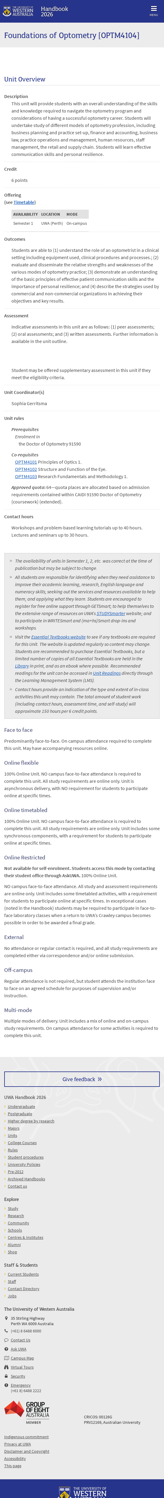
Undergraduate (21, 1106)
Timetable (24, 202)
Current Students (23, 1274)
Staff (12, 1281)
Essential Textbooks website (58, 637)
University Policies (24, 1164)
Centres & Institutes (25, 1237)
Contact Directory (23, 1288)
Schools (15, 1230)
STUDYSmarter (111, 613)
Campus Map (22, 1358)
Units (12, 1135)
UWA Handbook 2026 (25, 1097)
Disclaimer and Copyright (26, 1451)
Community (18, 1223)
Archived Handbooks (26, 1179)
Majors (14, 1128)
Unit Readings (107, 673)
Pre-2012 (15, 1171)
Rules (13, 1150)
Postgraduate (20, 1113)
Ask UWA (18, 1349)
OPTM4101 (26, 462)
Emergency (21, 1385)
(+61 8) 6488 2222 (26, 1390)
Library (22, 666)
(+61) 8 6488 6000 (26, 1331)
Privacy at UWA (17, 1444)
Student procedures (26, 1157)
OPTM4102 (26, 469)
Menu (154, 10)
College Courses (22, 1142)
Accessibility (15, 1458)
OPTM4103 (26, 476)
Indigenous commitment (26, 1436)
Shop (12, 1252)
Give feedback (79, 1078)
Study (13, 1208)
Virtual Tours (22, 1367)
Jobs (12, 1296)
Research (16, 1215)
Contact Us (20, 1340)
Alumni (14, 1244)
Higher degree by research (31, 1121)
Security (18, 1376)
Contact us (17, 1186)
